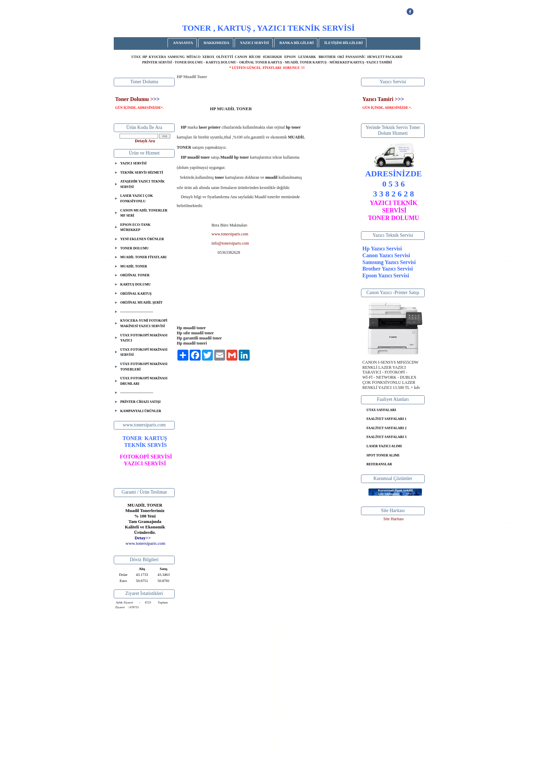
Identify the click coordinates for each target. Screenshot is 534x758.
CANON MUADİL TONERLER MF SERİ (144, 213)
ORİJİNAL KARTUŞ (136, 293)
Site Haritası (393, 518)
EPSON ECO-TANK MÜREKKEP (135, 227)
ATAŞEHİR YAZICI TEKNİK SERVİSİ (142, 184)
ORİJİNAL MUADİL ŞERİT (141, 302)
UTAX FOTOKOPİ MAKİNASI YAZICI (144, 337)
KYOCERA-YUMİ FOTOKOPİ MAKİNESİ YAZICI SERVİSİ (143, 323)
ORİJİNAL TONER (135, 275)
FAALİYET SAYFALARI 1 (386, 419)
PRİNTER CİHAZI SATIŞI (140, 402)
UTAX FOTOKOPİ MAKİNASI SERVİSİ (144, 352)
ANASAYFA (183, 43)
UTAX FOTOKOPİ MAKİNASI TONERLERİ (144, 366)
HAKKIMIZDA (217, 43)
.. (146, 543)
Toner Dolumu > (134, 99)
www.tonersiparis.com (229, 234)
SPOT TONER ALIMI (382, 455)
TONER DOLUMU (134, 248)
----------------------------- (136, 312)
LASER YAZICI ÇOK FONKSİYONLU (136, 198)
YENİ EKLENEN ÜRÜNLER (142, 239)
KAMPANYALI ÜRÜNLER (140, 411)
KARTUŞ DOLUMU (135, 284)
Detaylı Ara (145, 141)
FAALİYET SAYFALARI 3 (386, 437)
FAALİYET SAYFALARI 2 (386, 428)
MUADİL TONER (133, 266)
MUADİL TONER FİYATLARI (143, 257)
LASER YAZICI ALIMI (384, 446)
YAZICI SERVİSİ (254, 43)
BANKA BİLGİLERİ (297, 43)
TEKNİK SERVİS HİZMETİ (141, 172)
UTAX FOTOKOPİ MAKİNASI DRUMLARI (144, 380)
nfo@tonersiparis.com (231, 243)
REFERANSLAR (379, 464)
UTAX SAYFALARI (381, 410)
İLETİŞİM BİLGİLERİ (343, 43)
